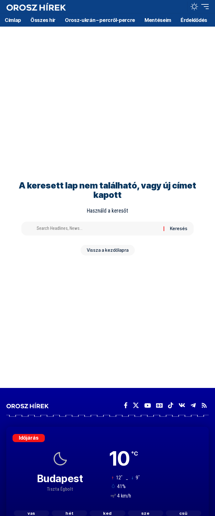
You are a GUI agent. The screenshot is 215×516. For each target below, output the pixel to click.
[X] (135, 405)
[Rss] (204, 405)
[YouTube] (147, 405)
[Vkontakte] (182, 405)
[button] (181, 7)
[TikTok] (170, 405)
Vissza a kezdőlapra (107, 250)
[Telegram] (193, 405)
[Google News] (159, 405)
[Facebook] (125, 405)
